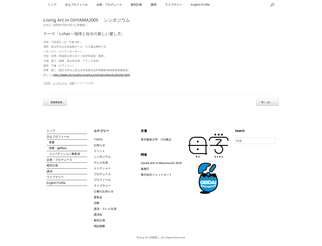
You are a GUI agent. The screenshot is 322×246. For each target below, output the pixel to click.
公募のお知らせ (104, 191)
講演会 (98, 214)
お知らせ (99, 145)
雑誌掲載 (99, 226)
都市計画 (136, 5)
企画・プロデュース (109, 5)
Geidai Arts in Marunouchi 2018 (161, 163)
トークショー (102, 168)
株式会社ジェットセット (156, 174)
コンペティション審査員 (64, 154)
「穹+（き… (267, 102)
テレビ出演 (101, 162)
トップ (52, 5)
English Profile (200, 5)
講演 (153, 5)
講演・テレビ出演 (105, 209)
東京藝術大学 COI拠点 (156, 139)
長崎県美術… (55, 102)
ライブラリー (173, 5)
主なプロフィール (76, 5)
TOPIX (46, 83)
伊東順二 (82, 25)
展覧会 (98, 197)
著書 (52, 142)
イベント (99, 151)
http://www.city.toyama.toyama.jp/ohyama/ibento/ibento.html (92, 75)
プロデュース (102, 174)
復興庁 (145, 169)
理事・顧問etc (58, 148)
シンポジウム (60, 83)
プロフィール (102, 180)
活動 (72, 83)
